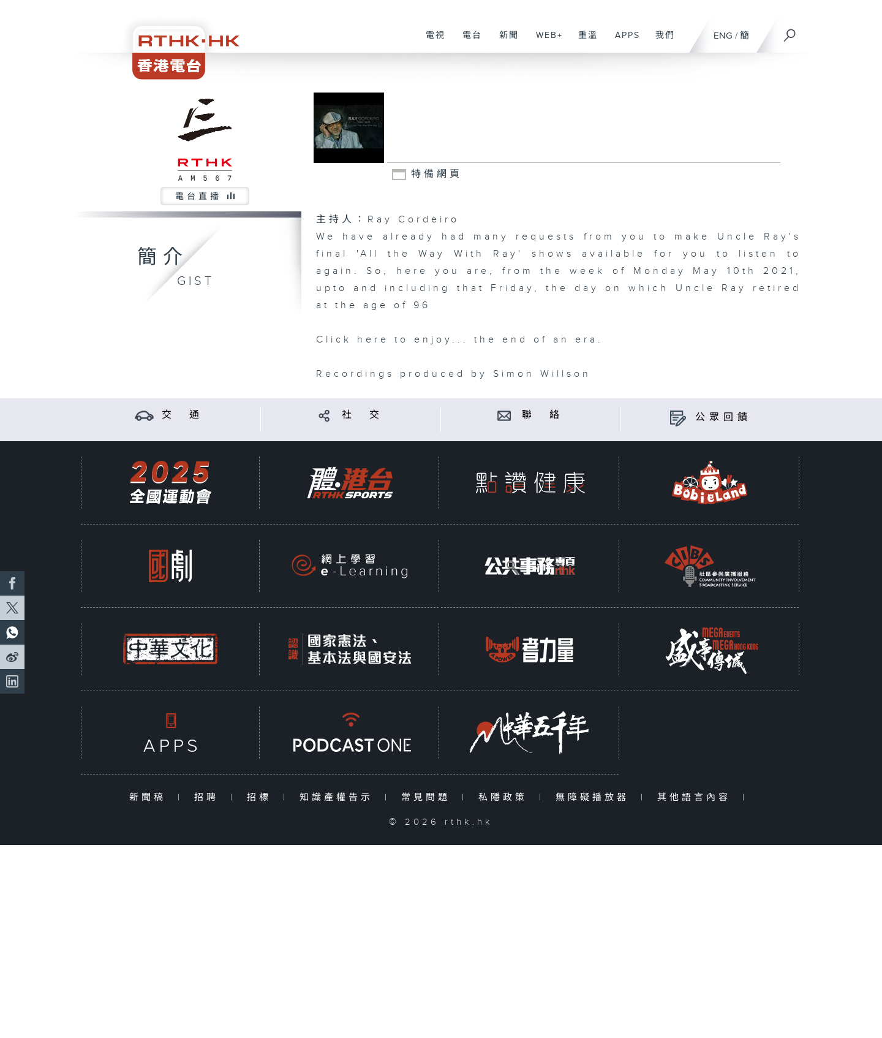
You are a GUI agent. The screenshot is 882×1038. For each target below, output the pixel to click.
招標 (262, 797)
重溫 (583, 42)
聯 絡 (543, 415)
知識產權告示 (339, 797)
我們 (660, 42)
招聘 (209, 797)
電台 (467, 42)
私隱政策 (505, 797)
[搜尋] (790, 31)
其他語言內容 (696, 797)
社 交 (362, 415)
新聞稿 (150, 797)
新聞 (504, 42)
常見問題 (428, 797)
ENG (723, 36)
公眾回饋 (723, 417)
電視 (431, 42)
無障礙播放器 (595, 797)
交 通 (182, 415)
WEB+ (545, 42)
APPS (623, 42)
